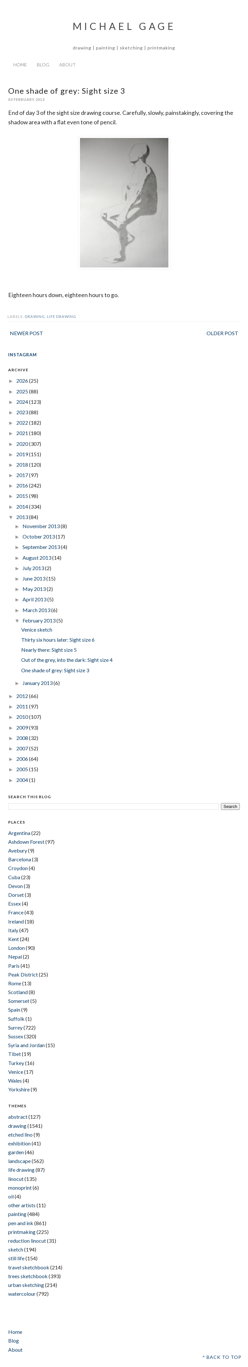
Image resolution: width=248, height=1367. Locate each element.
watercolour (22, 1294)
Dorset (16, 895)
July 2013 (34, 568)
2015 (22, 496)
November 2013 (42, 526)
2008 (22, 738)
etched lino (20, 1134)
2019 (22, 454)
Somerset (18, 1001)
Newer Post (26, 333)
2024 (22, 402)
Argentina (19, 833)
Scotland (18, 992)
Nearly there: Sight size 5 (49, 650)
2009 (22, 727)
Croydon (18, 868)
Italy (13, 930)
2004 (22, 780)
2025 (22, 391)
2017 (22, 475)
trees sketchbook (28, 1276)
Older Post (222, 333)
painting (17, 1214)
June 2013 (34, 578)
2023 (22, 412)
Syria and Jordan (26, 1045)
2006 (22, 759)
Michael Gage (124, 26)
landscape (19, 1161)
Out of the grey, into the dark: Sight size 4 (67, 660)
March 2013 (37, 610)
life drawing (61, 316)
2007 (22, 748)
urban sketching (26, 1285)
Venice (15, 1072)
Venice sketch (36, 629)
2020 (22, 444)
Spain (14, 1009)
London (16, 948)
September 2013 (42, 547)
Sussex (15, 1036)
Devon (15, 886)
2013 (22, 517)
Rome (14, 983)
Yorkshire (19, 1089)
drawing (35, 316)
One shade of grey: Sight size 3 (55, 670)
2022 (22, 422)
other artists (22, 1205)
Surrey (15, 1027)
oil (11, 1196)
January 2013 (38, 683)
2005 (22, 769)
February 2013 (39, 620)
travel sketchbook (28, 1267)
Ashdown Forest (26, 842)
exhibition (19, 1143)
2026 (22, 380)
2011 (22, 706)
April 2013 (35, 599)
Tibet (14, 1054)
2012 (22, 696)
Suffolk (16, 1019)
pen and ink (20, 1223)
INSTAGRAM (22, 354)
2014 (22, 506)
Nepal (15, 956)
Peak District (23, 974)
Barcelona (19, 859)
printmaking (22, 1232)
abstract (17, 1117)
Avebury (17, 850)
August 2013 (37, 557)
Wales (15, 1080)
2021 (22, 433)
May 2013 (35, 589)
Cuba (14, 877)
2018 (22, 464)
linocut (15, 1179)
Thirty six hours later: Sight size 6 (58, 639)
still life (16, 1258)
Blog (43, 64)
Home (20, 64)
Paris (14, 966)
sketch (15, 1249)
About (67, 64)
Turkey (16, 1063)
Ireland (16, 921)
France (15, 912)
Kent (13, 939)
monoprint (20, 1187)
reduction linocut (27, 1240)
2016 (22, 485)
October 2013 (39, 536)
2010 (22, 717)
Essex (14, 903)
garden (16, 1152)
